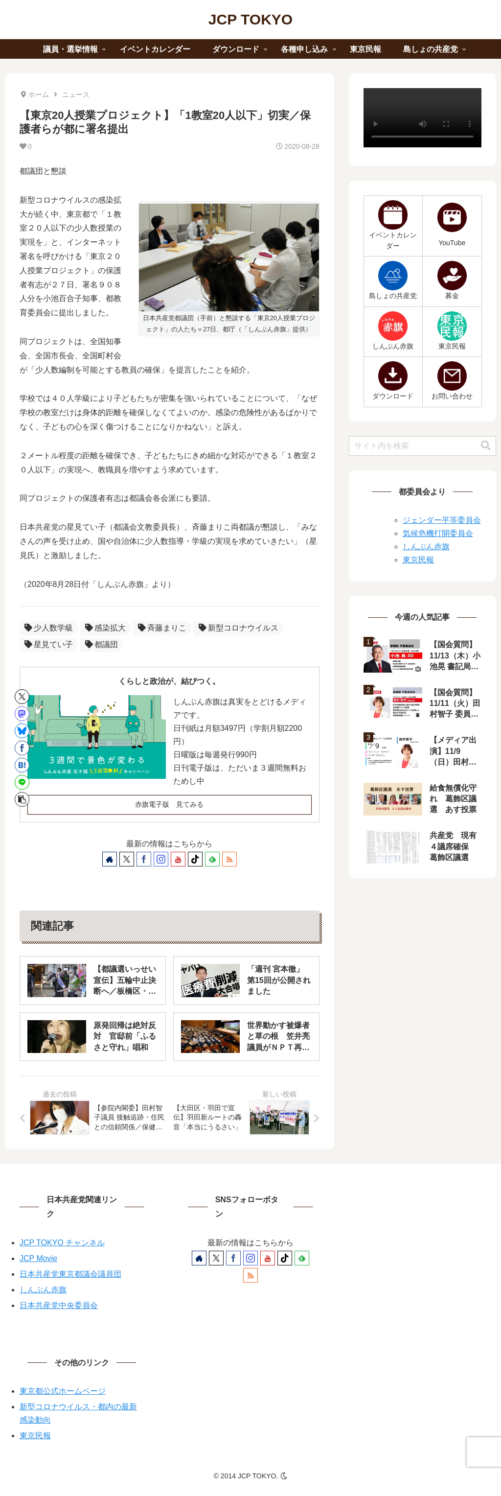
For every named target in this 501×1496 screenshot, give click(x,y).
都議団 (101, 644)
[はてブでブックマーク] (22, 765)
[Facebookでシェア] (22, 748)
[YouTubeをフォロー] (178, 859)
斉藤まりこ (162, 628)
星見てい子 (48, 644)
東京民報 (418, 560)
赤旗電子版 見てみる (169, 804)
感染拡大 (105, 628)
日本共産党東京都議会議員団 (70, 1274)
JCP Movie (38, 1258)
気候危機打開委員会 (438, 533)
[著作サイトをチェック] (109, 859)
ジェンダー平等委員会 (442, 520)
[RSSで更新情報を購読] (229, 859)
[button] (22, 799)
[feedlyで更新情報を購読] (212, 859)
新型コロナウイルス (238, 628)
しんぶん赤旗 (426, 546)
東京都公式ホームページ (63, 1391)
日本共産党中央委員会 (59, 1305)
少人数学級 (48, 628)
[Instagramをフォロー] (161, 859)
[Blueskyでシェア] (22, 731)
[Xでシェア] (22, 696)
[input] (422, 446)
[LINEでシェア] (22, 782)
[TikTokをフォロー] (195, 859)
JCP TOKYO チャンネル (62, 1243)
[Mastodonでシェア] (22, 713)
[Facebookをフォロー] (144, 859)
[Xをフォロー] (126, 859)
